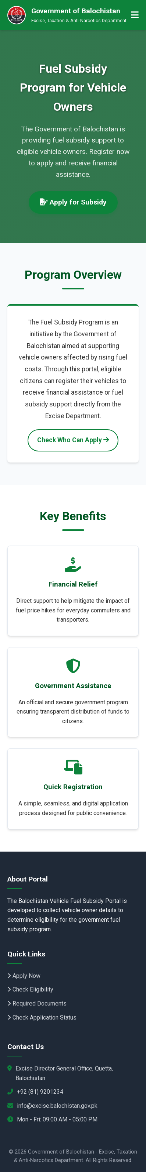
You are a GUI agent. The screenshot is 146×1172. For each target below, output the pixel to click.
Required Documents (37, 1003)
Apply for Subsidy (73, 202)
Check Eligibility (30, 989)
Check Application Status (41, 1017)
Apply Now (23, 975)
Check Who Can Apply (73, 440)
